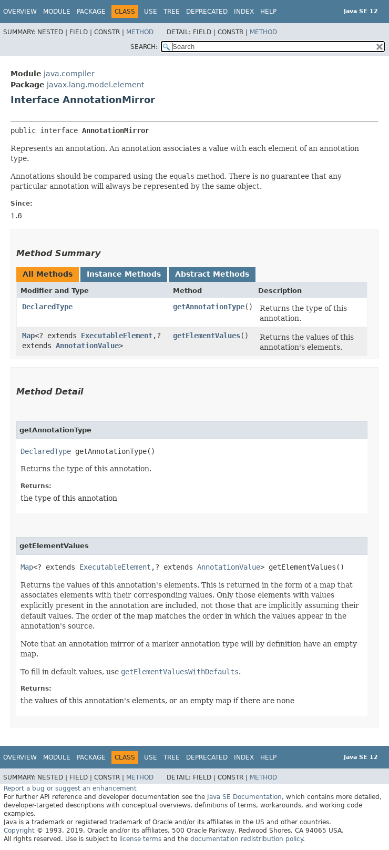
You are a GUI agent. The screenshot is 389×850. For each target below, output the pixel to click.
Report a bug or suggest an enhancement (70, 788)
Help (268, 11)
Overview (20, 11)
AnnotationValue (87, 345)
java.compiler (69, 73)
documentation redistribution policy (246, 839)
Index (244, 11)
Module (56, 11)
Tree (171, 11)
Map (28, 335)
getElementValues (206, 335)
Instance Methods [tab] (124, 274)
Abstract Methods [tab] (212, 274)
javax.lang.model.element (95, 84)
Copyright (19, 830)
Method (139, 32)
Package (91, 11)
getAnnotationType (208, 306)
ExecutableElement (116, 335)
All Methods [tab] (48, 274)
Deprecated (207, 11)
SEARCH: (144, 46)
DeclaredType (47, 306)
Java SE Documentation (244, 797)
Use (150, 11)
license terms (140, 839)
